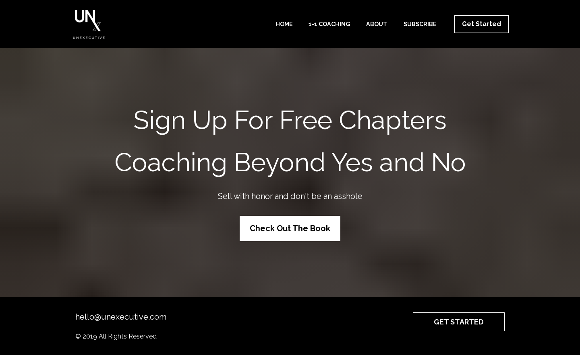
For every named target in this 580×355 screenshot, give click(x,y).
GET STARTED (459, 322)
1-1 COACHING (329, 24)
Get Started (481, 24)
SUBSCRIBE (420, 24)
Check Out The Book (290, 228)
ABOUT (376, 24)
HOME (284, 24)
